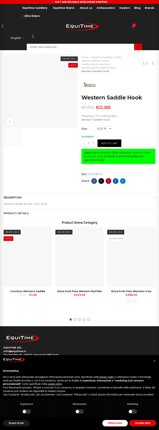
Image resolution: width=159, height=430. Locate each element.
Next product (152, 63)
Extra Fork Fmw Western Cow (131, 291)
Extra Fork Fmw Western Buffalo (79, 291)
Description (12, 197)
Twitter (101, 181)
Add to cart (109, 143)
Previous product (143, 63)
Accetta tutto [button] (142, 423)
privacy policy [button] (107, 377)
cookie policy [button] (55, 384)
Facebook (94, 181)
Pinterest (108, 181)
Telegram (122, 181)
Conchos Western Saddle (27, 291)
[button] (70, 319)
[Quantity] (88, 143)
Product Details (16, 213)
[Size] (103, 129)
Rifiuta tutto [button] (115, 423)
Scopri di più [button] (16, 423)
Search (138, 47)
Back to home (148, 63)
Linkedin (115, 181)
